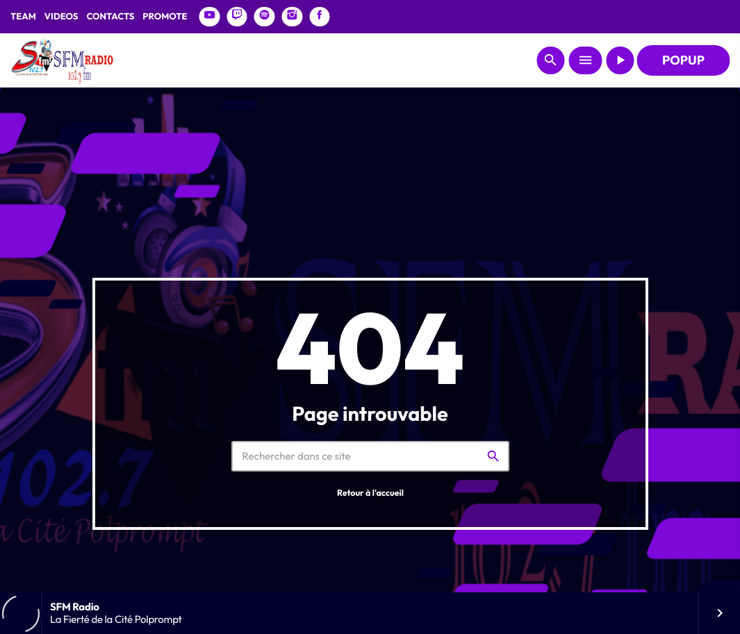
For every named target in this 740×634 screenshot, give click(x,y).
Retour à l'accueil (370, 493)
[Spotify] (264, 16)
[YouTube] (209, 16)
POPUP (683, 60)
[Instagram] (291, 16)
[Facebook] (319, 16)
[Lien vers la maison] (61, 60)
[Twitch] (237, 16)
